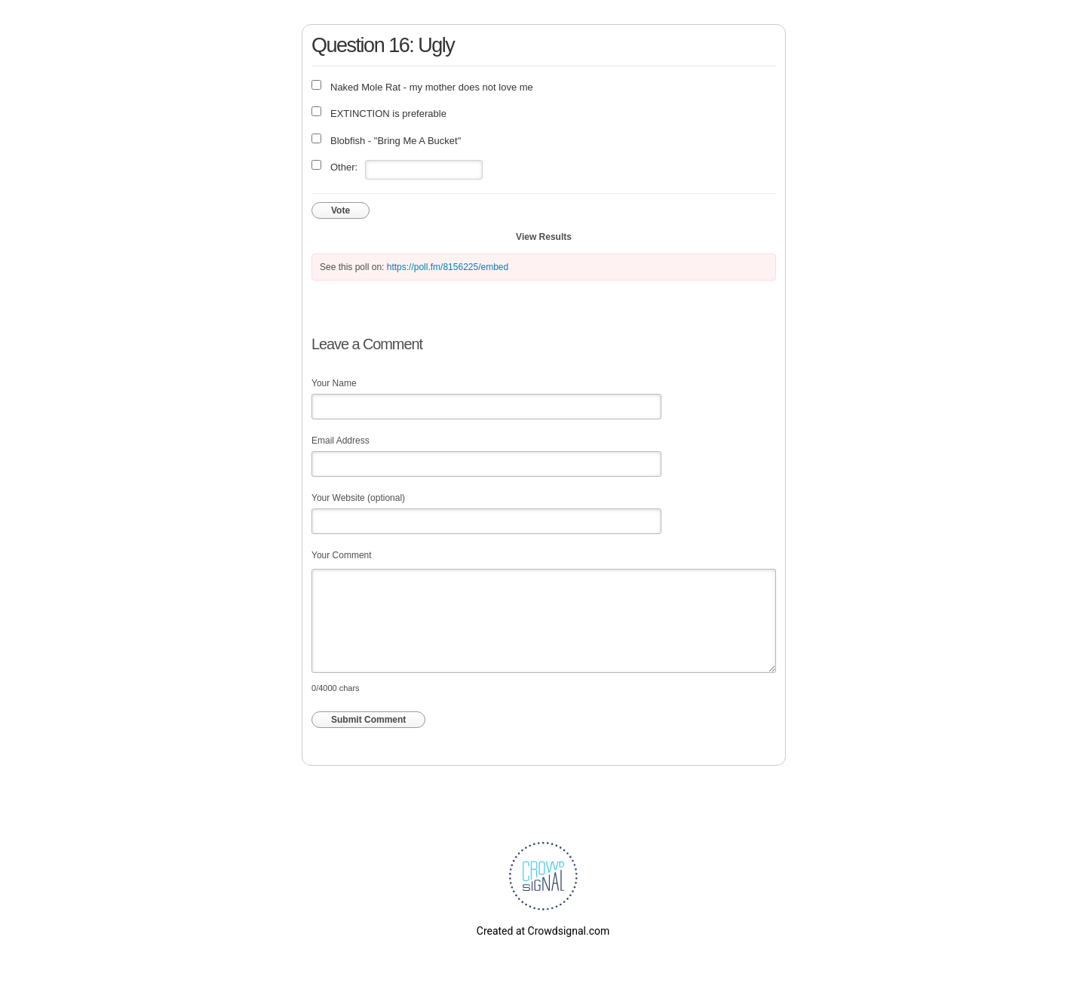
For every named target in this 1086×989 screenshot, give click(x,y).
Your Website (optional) (358, 498)
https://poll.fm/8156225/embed (447, 267)
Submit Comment (368, 719)
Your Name (334, 383)
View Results (544, 237)
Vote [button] (340, 210)
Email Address (340, 440)
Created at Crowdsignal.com (543, 931)
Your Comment (341, 555)
